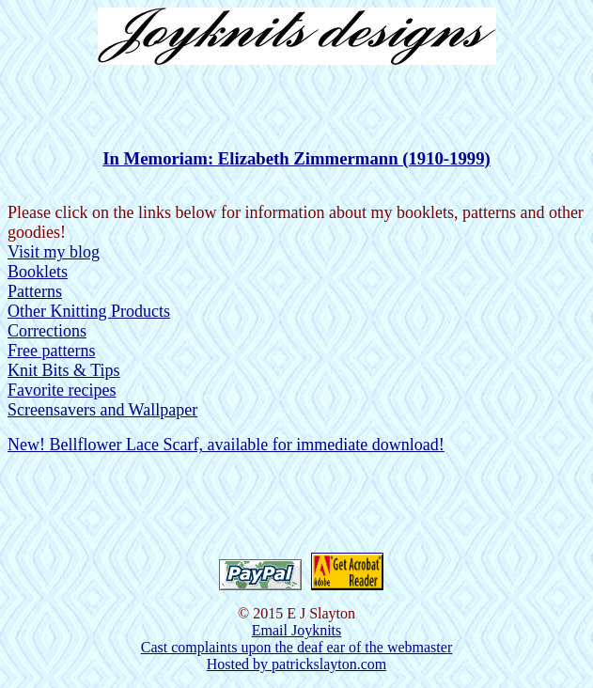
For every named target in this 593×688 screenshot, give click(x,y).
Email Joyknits (297, 630)
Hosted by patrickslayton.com (297, 664)
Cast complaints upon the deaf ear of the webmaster (296, 647)
